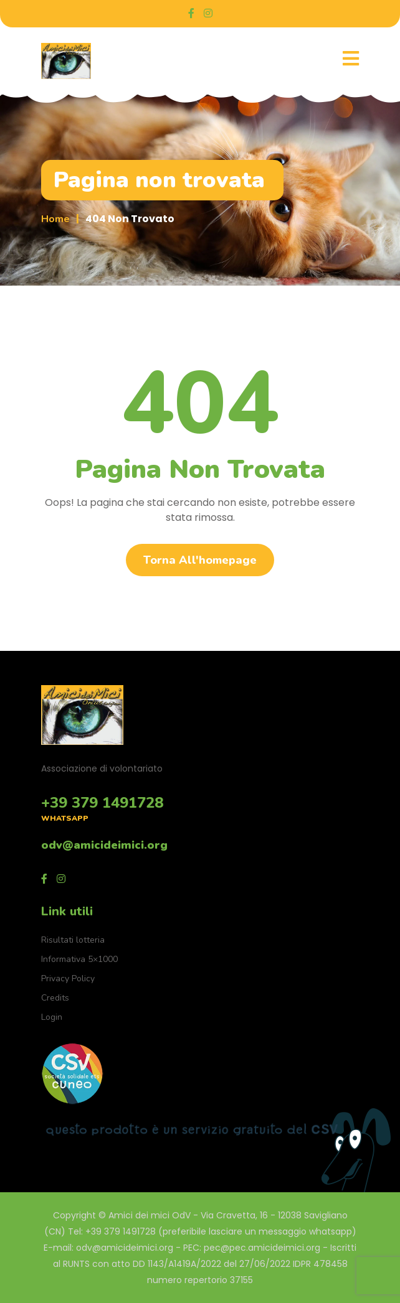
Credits (55, 998)
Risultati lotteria (73, 940)
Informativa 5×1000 (79, 959)
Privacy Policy (68, 978)
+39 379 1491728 (102, 803)
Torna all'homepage (200, 560)
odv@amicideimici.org (104, 845)
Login (51, 1017)
